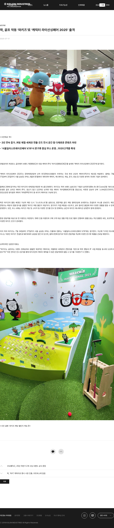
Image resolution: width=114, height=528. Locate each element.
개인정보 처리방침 (5, 515)
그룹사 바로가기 (28, 515)
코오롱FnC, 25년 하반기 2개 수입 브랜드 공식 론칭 (26, 466)
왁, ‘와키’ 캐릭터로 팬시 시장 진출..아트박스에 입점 (26, 473)
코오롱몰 (39, 515)
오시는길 (47, 515)
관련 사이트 (103, 515)
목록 (4, 481)
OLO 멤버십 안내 (59, 515)
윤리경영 (17, 515)
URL (61, 452)
